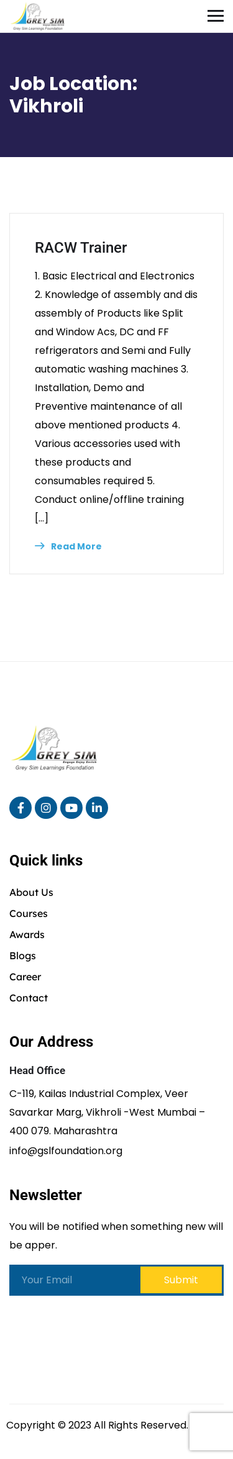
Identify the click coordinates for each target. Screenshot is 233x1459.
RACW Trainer (81, 247)
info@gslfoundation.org (65, 1151)
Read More (68, 546)
